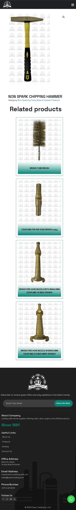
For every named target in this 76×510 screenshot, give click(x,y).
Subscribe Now (63, 403)
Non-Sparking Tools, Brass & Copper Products (39, 100)
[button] (63, 17)
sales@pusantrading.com (12, 477)
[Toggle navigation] (72, 2)
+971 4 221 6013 (8, 488)
